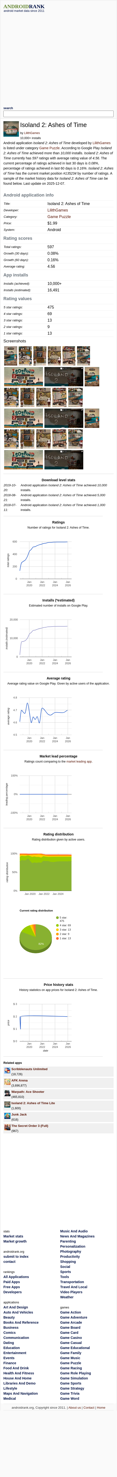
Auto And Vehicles (18, 1312)
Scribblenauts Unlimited (29, 1069)
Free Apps (11, 1287)
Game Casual (71, 1343)
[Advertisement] (45, 57)
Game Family (70, 1353)
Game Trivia (69, 1393)
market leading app (79, 761)
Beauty (9, 1317)
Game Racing (71, 1368)
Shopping (68, 1262)
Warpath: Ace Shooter (27, 1092)
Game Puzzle (49, 148)
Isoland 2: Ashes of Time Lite (33, 1103)
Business (10, 1327)
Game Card (69, 1333)
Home (101, 1407)
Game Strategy (72, 1388)
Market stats (13, 1236)
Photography (70, 1251)
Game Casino (71, 1338)
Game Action (70, 1312)
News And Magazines (77, 1236)
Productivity (70, 1256)
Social (65, 1267)
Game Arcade (71, 1322)
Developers (12, 1292)
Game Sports (70, 1383)
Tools (64, 1277)
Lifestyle (10, 1388)
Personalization (72, 1246)
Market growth (15, 1241)
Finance (9, 1363)
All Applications (16, 1277)
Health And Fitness (18, 1373)
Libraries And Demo (19, 1383)
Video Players (71, 1292)
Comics (9, 1333)
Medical (9, 1398)
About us (74, 1407)
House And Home (17, 1378)
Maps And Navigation (20, 1393)
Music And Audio (74, 1231)
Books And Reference (21, 1322)
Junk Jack (19, 1114)
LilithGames (32, 133)
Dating (8, 1343)
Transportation (72, 1282)
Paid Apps (11, 1282)
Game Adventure (73, 1317)
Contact (89, 1407)
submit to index (15, 1256)
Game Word (69, 1398)
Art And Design (15, 1307)
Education (11, 1348)
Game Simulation (74, 1378)
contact (9, 1262)
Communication (16, 1338)
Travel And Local (73, 1287)
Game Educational (75, 1348)
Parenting (68, 1241)
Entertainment (14, 1353)
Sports (65, 1272)
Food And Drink (16, 1368)
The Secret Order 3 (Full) (29, 1126)
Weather (67, 1297)
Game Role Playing (75, 1373)
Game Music (70, 1358)
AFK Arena (19, 1080)
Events (9, 1358)
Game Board (70, 1327)
